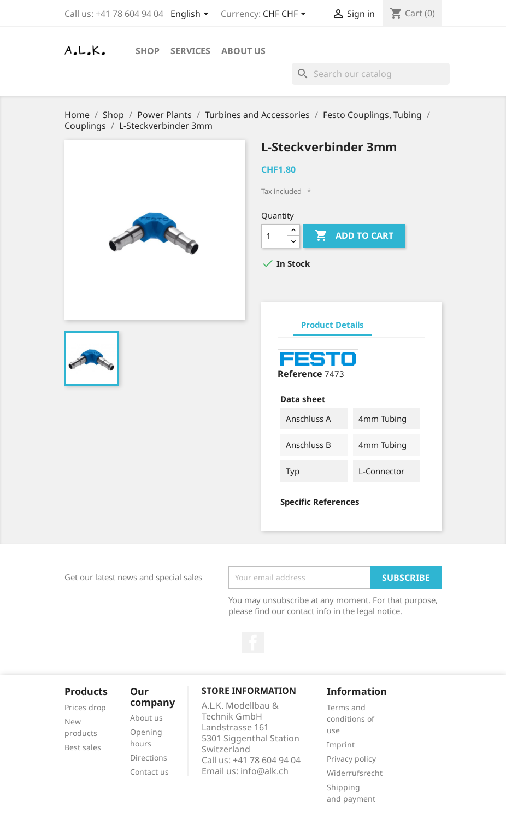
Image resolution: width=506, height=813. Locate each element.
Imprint (341, 744)
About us (243, 51)
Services (190, 51)
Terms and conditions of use (350, 718)
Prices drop (85, 707)
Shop (148, 51)
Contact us (149, 772)
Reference (300, 373)
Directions (148, 757)
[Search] (371, 74)
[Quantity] (274, 236)
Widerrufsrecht (355, 773)
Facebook (253, 642)
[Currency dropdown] (286, 14)
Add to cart (354, 236)
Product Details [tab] (332, 324)
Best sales (82, 747)
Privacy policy (351, 758)
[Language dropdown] (191, 14)
